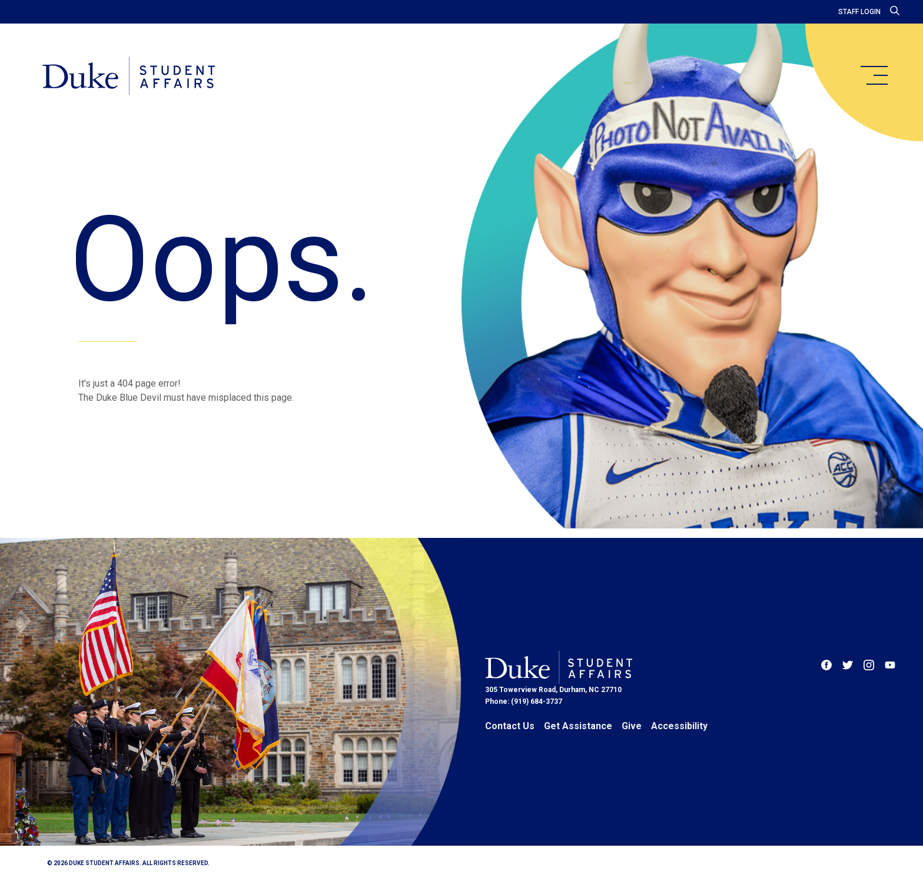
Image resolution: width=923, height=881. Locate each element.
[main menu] (873, 75)
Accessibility (679, 726)
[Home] (128, 76)
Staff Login (859, 12)
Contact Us (509, 726)
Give (632, 726)
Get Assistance (578, 726)
